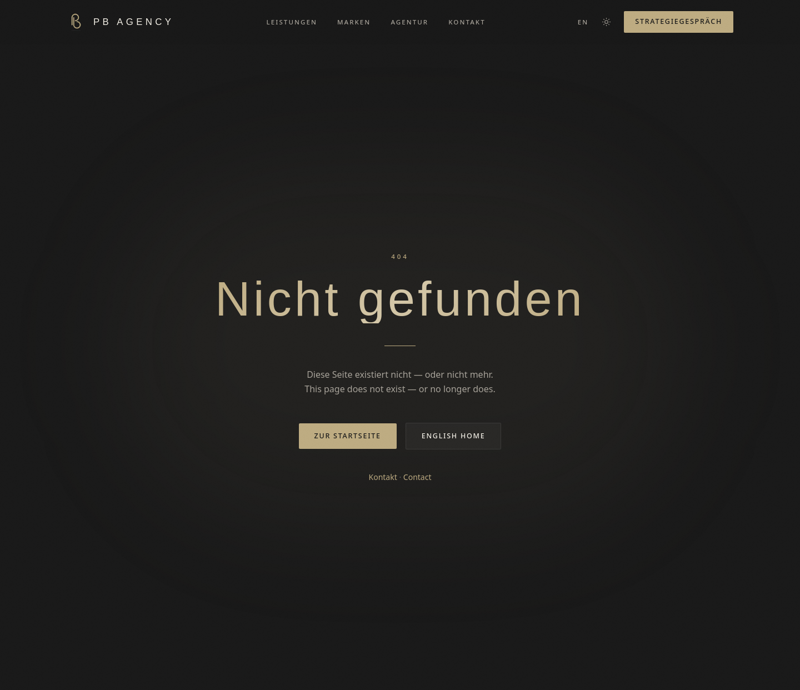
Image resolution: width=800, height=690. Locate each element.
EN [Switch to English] (583, 22)
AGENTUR (409, 22)
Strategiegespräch (678, 21)
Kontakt (383, 477)
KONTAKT (467, 22)
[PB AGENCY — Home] (120, 22)
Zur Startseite (347, 436)
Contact (417, 477)
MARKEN (354, 22)
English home (454, 436)
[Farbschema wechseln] (606, 22)
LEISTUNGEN (292, 22)
